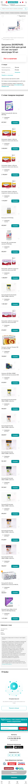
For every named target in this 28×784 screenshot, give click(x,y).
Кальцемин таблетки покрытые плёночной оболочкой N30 (9, 321)
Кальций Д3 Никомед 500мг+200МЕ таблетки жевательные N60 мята (7, 505)
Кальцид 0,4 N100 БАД (7, 217)
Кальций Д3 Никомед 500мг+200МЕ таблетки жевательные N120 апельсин (9, 452)
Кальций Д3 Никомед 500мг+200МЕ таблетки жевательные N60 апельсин (8, 531)
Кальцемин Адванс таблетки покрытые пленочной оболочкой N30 (10, 192)
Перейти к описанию (7, 75)
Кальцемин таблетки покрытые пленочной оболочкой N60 (9, 269)
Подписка (14, 772)
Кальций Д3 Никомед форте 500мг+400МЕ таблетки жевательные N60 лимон (8, 400)
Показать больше (14, 708)
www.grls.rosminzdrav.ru (7, 664)
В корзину (15, 122)
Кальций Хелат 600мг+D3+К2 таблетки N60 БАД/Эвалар (9, 610)
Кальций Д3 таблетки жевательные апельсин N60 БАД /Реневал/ (10, 583)
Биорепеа (17, 72)
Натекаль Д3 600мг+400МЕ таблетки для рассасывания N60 (10, 374)
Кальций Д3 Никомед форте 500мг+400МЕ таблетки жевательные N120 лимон (8, 295)
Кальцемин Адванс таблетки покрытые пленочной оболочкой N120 (10, 140)
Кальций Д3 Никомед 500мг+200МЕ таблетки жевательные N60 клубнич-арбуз (10, 426)
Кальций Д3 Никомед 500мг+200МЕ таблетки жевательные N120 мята (7, 479)
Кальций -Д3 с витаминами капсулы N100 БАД (8, 243)
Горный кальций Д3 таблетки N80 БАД (9, 113)
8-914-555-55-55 (18, 85)
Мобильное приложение (14, 744)
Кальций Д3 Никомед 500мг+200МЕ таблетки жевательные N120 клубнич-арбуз (8, 557)
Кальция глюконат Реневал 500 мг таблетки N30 (9, 348)
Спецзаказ (14, 777)
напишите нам (5, 86)
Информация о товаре (6, 625)
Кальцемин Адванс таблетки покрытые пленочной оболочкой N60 (10, 166)
